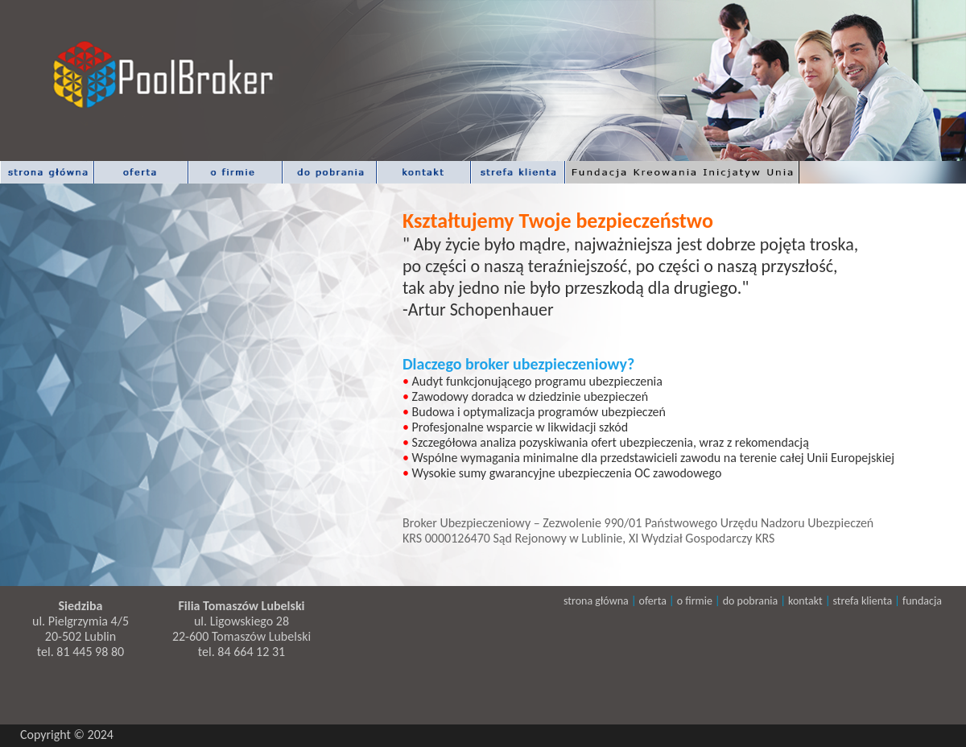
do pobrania (750, 601)
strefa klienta (863, 601)
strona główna (596, 601)
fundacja (922, 601)
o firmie (694, 601)
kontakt (806, 601)
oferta (651, 601)
